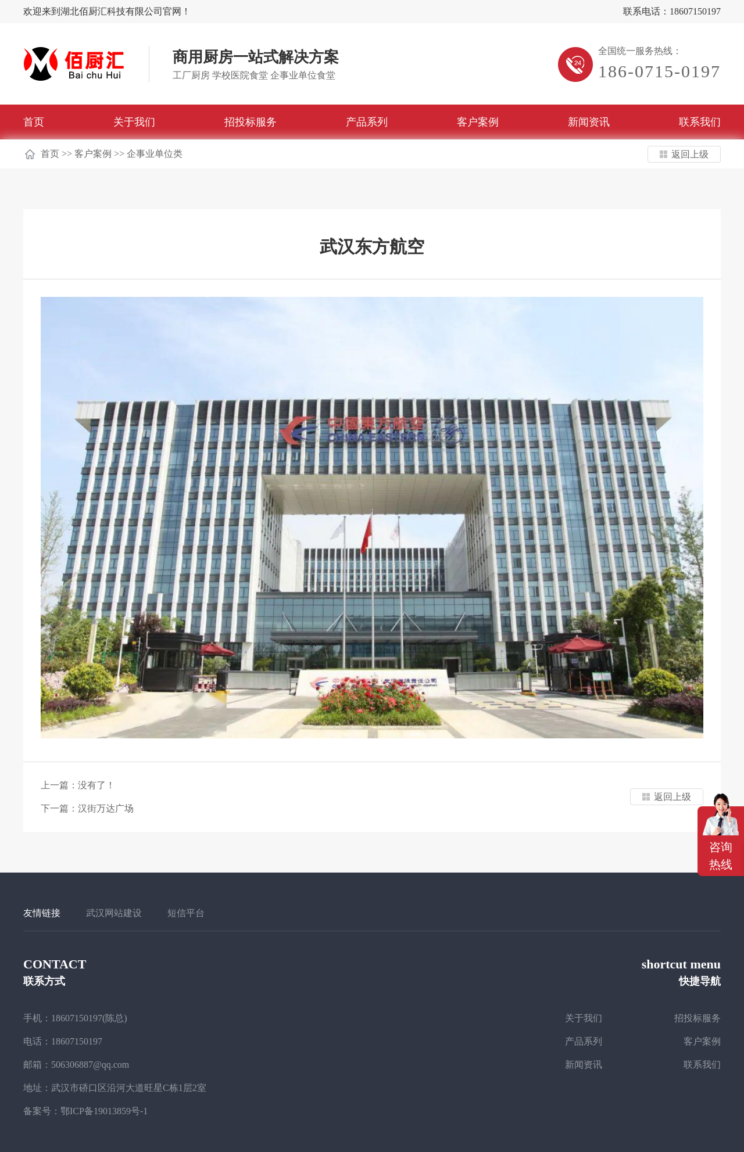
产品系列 (367, 122)
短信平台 (186, 913)
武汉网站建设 (114, 913)
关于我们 (134, 122)
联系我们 (700, 122)
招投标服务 (250, 122)
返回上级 (690, 154)
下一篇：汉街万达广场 (87, 808)
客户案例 (478, 122)
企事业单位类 (155, 154)
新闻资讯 (589, 122)
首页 (33, 122)
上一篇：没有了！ (78, 785)
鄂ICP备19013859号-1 (104, 1111)
